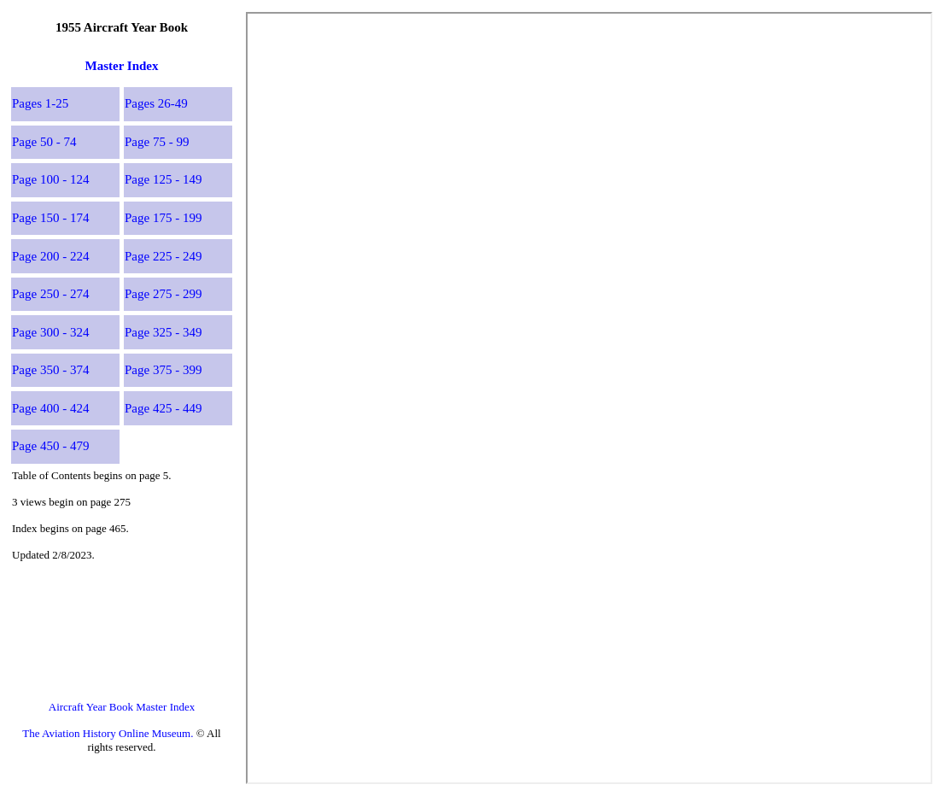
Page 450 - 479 (50, 446)
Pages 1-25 (40, 103)
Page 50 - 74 (44, 142)
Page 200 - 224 (50, 256)
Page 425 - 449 (163, 408)
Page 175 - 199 (163, 218)
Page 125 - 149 (163, 179)
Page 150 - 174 (50, 218)
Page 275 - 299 (163, 294)
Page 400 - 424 (50, 408)
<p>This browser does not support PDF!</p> (589, 398)
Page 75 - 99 (157, 142)
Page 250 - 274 (50, 294)
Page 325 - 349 (163, 332)
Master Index (122, 66)
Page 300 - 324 (50, 332)
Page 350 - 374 (50, 370)
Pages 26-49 (156, 103)
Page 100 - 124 (50, 179)
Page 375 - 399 (163, 370)
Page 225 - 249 (163, 256)
